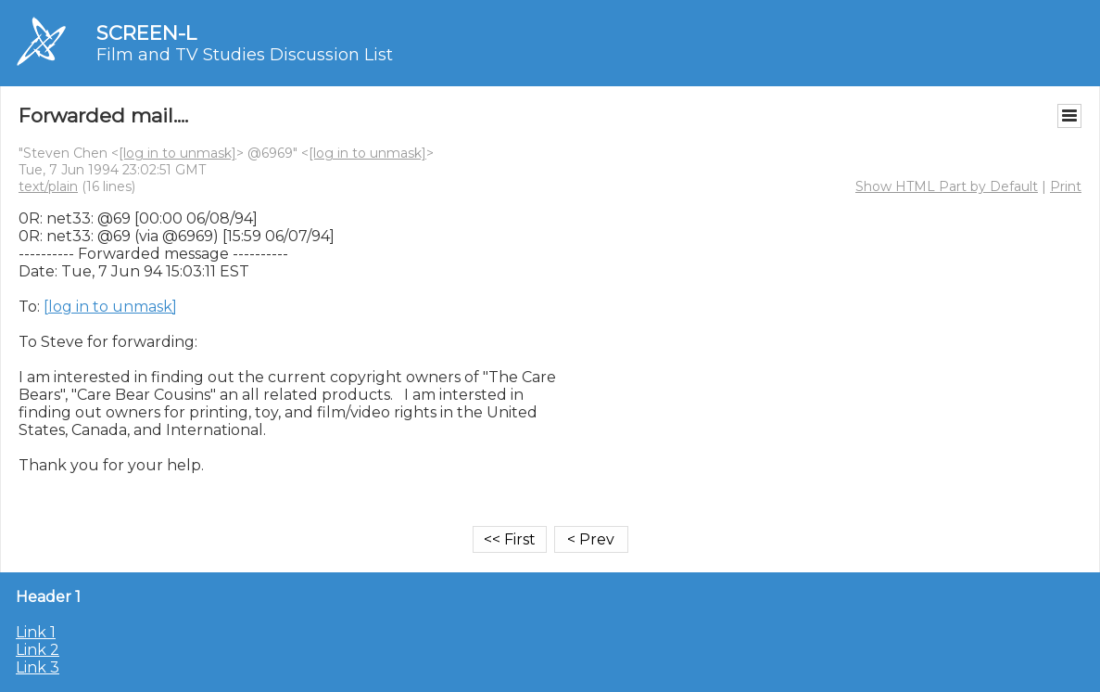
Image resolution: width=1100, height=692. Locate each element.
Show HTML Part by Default (946, 186)
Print (1065, 186)
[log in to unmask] (177, 153)
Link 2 (37, 650)
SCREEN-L (146, 33)
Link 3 (37, 667)
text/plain (48, 186)
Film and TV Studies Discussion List (244, 55)
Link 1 (36, 632)
